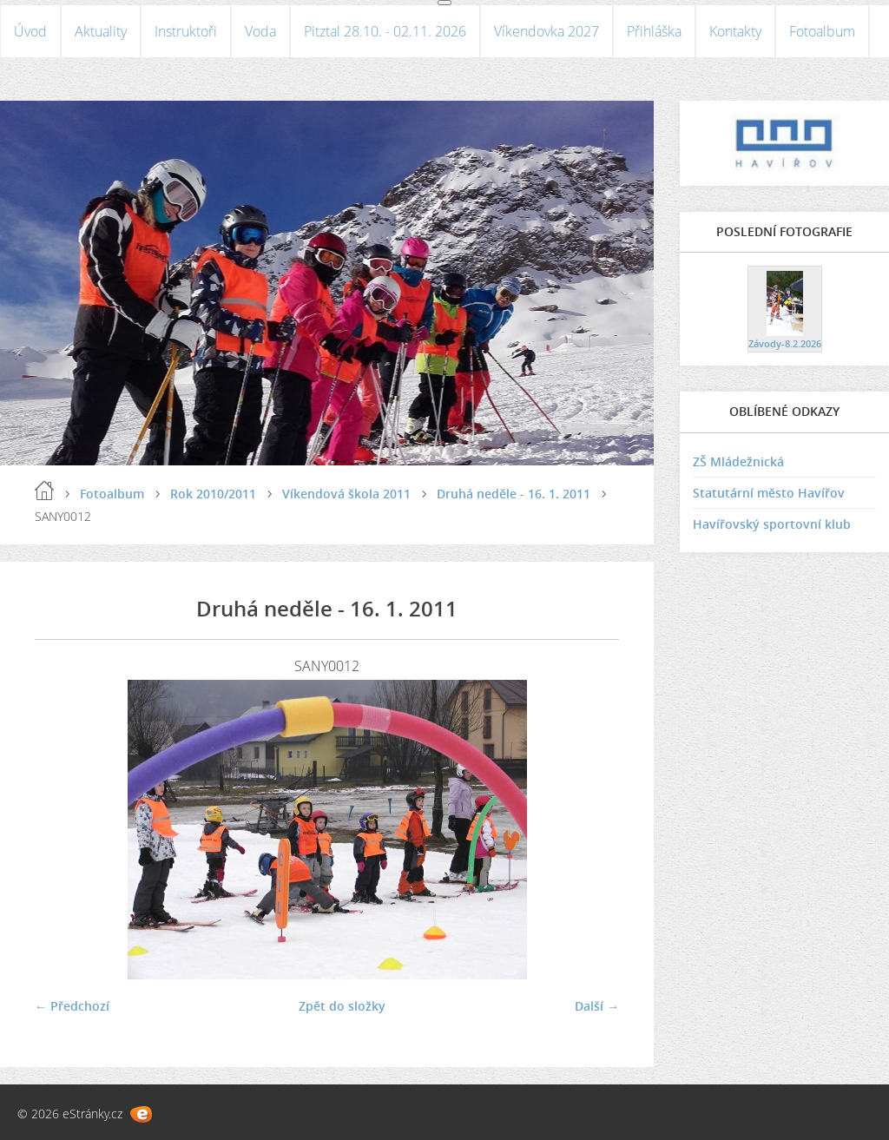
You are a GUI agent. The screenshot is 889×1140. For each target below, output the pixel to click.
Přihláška (654, 31)
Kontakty (735, 31)
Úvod (30, 31)
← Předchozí (72, 1006)
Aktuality (101, 31)
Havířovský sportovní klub (772, 524)
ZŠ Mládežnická (738, 461)
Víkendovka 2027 (546, 31)
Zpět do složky (342, 1006)
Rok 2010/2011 (213, 493)
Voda (260, 31)
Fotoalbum (822, 31)
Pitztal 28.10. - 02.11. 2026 (385, 31)
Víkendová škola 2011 (346, 493)
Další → (597, 1006)
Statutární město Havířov (769, 492)
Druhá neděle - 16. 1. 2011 (513, 493)
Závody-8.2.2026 (784, 343)
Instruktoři (186, 31)
